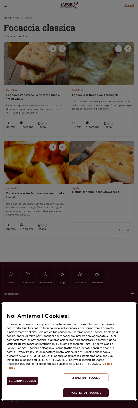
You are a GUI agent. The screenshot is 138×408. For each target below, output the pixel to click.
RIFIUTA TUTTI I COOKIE (86, 377)
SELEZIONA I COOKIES (22, 380)
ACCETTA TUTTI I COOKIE (86, 392)
